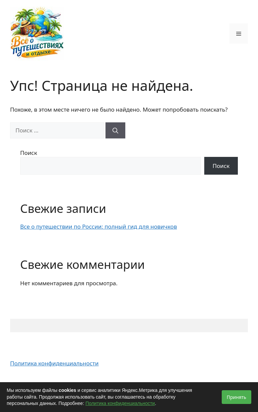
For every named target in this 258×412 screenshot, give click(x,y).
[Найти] (115, 130)
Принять (236, 397)
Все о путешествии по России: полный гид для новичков (98, 226)
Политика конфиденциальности (54, 363)
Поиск (28, 153)
